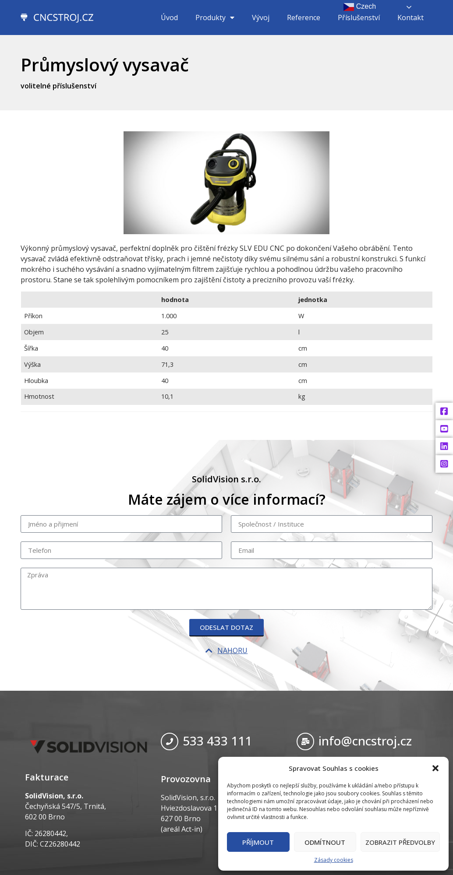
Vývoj (260, 17)
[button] (435, 768)
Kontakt (410, 17)
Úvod (169, 17)
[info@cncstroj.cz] (305, 741)
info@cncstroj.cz (365, 740)
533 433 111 (217, 740)
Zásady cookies (333, 860)
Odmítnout (324, 842)
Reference (303, 17)
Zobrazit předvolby (400, 842)
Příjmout (258, 842)
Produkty (214, 17)
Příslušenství (359, 17)
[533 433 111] (169, 741)
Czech (359, 7)
